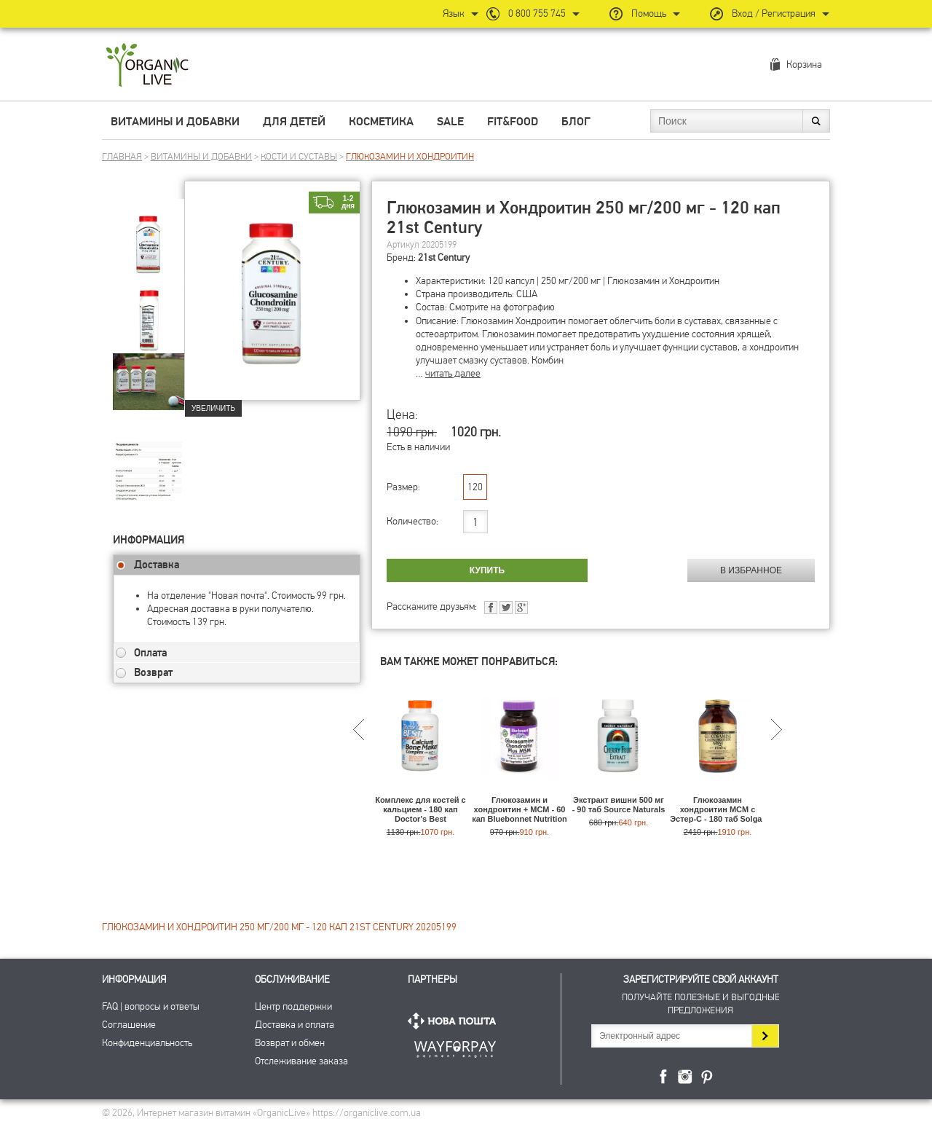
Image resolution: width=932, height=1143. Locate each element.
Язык (454, 13)
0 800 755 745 (537, 13)
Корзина (804, 64)
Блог (576, 121)
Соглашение (129, 1024)
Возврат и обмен (290, 1043)
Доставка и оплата (294, 1024)
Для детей (294, 121)
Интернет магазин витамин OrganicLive (147, 66)
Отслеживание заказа (301, 1061)
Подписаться (764, 1036)
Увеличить (213, 408)
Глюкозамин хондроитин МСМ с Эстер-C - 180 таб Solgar (717, 809)
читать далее (453, 373)
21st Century (444, 257)
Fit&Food (512, 121)
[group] (148, 234)
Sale (450, 121)
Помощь (648, 13)
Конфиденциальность (147, 1043)
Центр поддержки (293, 1006)
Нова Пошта (455, 1021)
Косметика (381, 121)
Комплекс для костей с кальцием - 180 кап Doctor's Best (420, 809)
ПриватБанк (455, 1046)
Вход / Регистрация (774, 13)
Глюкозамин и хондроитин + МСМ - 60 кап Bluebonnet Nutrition (519, 809)
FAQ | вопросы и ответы (151, 1006)
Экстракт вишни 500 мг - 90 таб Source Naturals (619, 805)
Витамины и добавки (175, 121)
